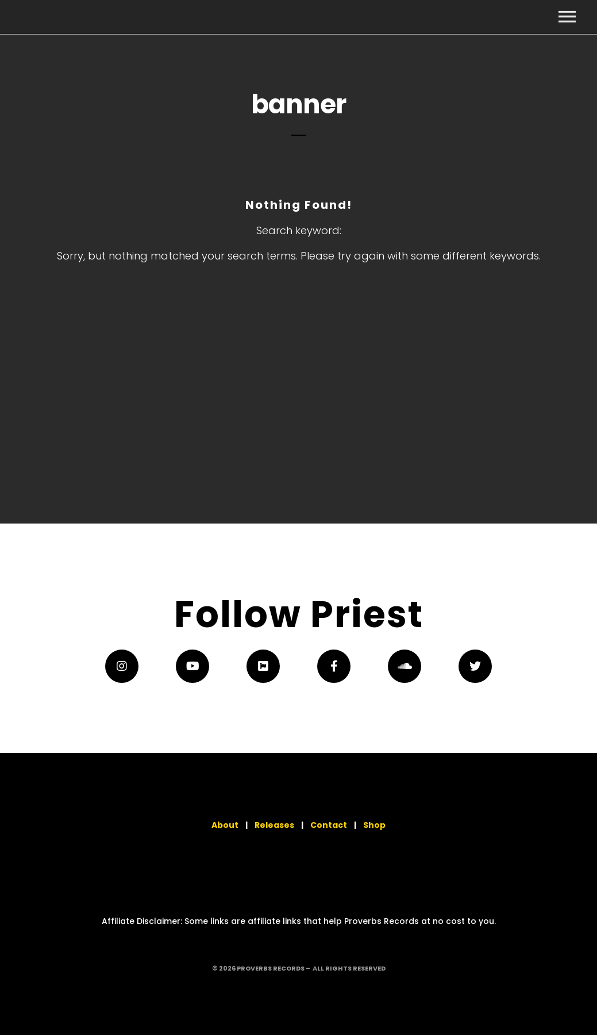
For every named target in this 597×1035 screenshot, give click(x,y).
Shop (374, 825)
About (224, 825)
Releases (274, 825)
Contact (328, 825)
